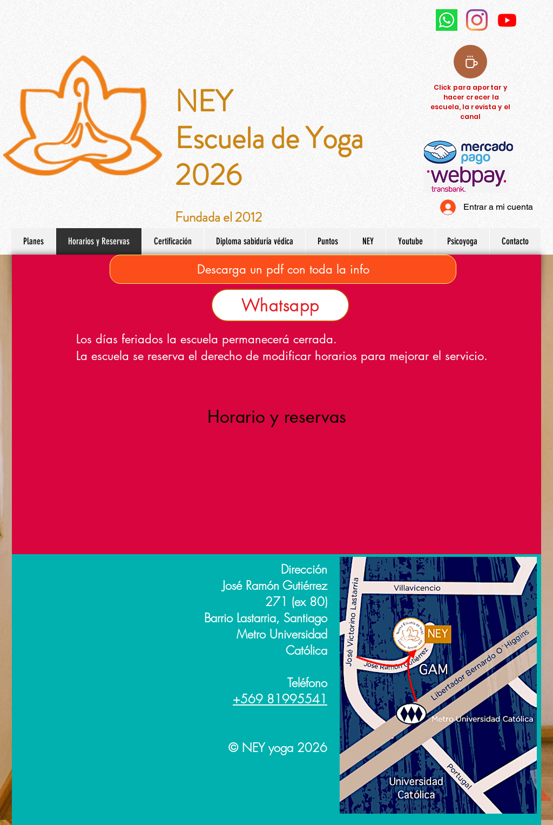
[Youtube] (507, 20)
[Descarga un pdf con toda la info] (283, 269)
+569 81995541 (280, 699)
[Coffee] (470, 61)
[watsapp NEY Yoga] (446, 20)
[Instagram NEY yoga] (477, 20)
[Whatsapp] (280, 305)
